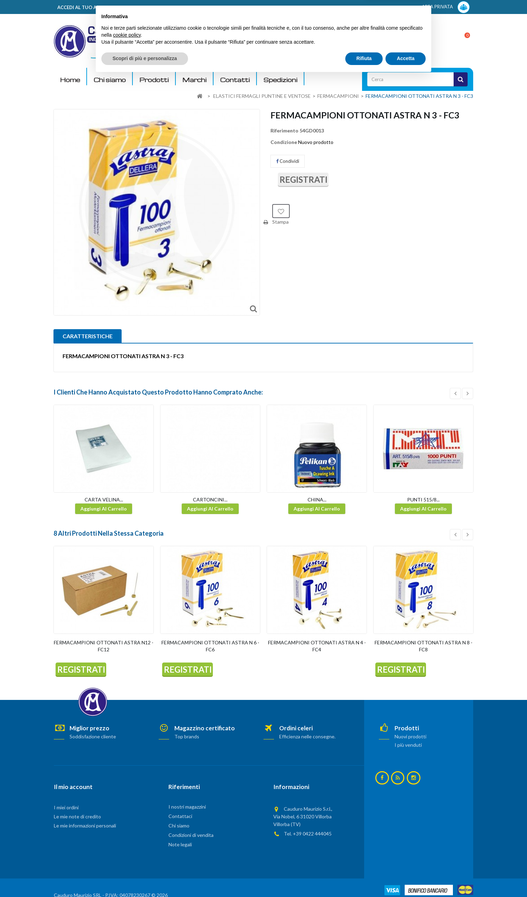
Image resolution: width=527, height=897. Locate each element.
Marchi (194, 80)
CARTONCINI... (210, 499)
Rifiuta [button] (364, 878)
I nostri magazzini (187, 807)
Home (70, 80)
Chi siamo (110, 80)
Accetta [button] (405, 878)
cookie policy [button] (126, 854)
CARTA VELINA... (104, 499)
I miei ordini (66, 807)
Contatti (235, 80)
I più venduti (408, 745)
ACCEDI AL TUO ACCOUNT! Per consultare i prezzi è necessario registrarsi (142, 7)
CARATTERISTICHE (88, 336)
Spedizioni (280, 80)
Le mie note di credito (77, 816)
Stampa (280, 222)
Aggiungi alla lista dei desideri (281, 211)
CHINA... (317, 499)
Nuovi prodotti (410, 736)
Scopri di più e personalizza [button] (145, 878)
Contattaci (180, 816)
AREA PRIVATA (446, 7)
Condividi (287, 161)
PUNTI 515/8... (423, 499)
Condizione (283, 142)
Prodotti (154, 80)
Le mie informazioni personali (85, 826)
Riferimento (284, 130)
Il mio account (73, 786)
